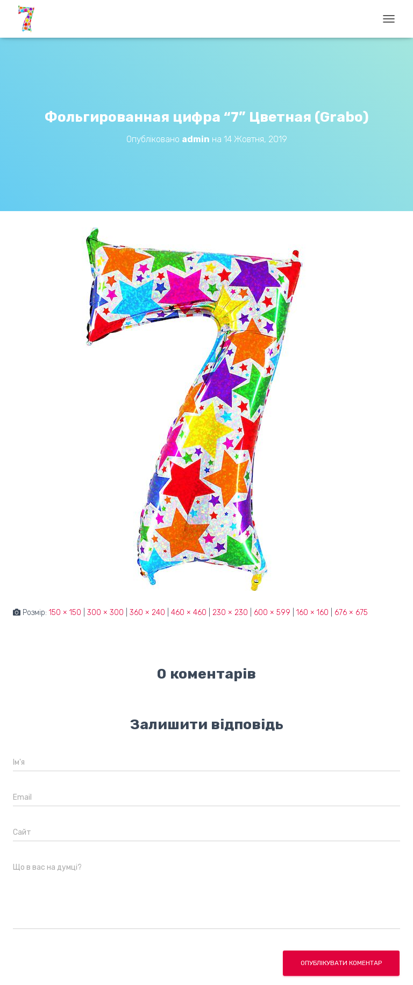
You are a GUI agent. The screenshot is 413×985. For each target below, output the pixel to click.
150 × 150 (65, 612)
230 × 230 (230, 612)
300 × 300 (105, 612)
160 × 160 (312, 612)
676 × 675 (351, 612)
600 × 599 (272, 612)
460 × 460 (188, 612)
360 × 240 (147, 612)
